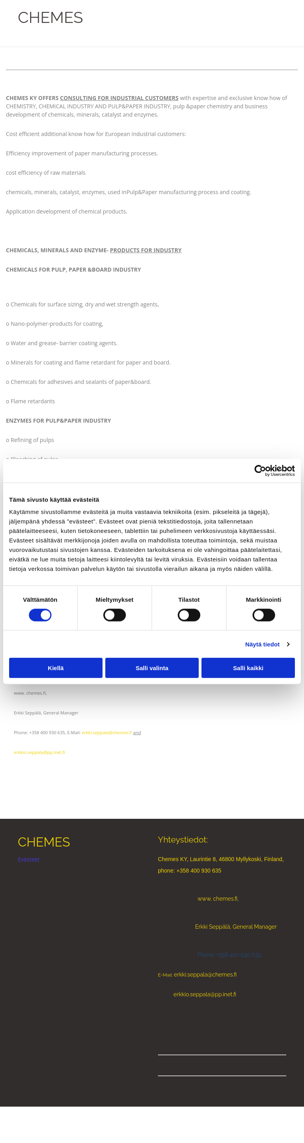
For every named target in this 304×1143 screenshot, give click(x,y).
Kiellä (56, 668)
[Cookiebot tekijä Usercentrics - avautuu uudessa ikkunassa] (260, 470)
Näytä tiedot (262, 643)
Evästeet (29, 859)
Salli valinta (152, 668)
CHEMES (50, 17)
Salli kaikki (248, 668)
